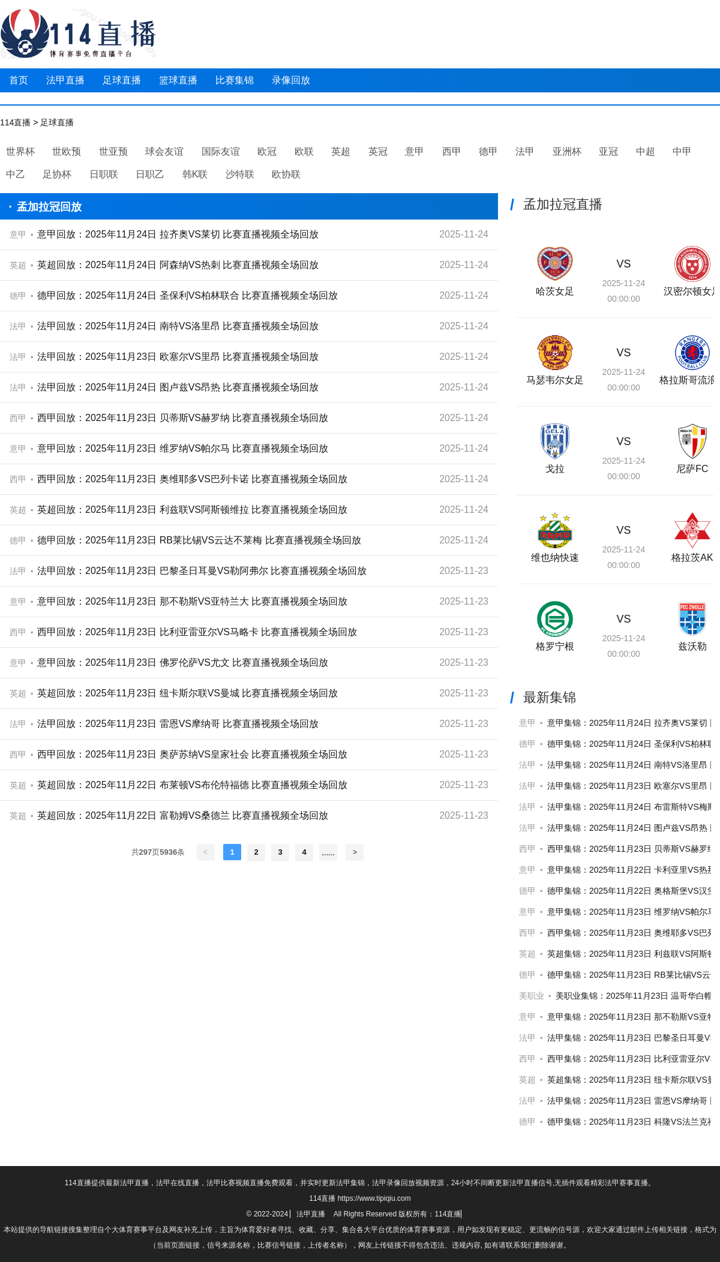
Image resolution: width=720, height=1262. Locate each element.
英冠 (378, 151)
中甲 (682, 151)
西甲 (451, 151)
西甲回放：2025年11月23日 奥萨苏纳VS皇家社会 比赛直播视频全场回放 (192, 754)
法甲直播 (65, 80)
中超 (645, 151)
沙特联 (240, 174)
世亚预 (113, 151)
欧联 (304, 151)
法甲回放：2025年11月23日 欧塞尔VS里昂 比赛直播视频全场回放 (178, 356)
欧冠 (267, 151)
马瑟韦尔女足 (555, 380)
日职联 (103, 174)
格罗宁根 (555, 646)
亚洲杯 (567, 151)
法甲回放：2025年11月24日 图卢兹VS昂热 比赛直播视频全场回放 (178, 387)
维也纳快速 (555, 557)
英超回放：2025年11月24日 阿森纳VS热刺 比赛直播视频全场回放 (178, 265)
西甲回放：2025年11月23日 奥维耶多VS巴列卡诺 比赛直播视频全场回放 (192, 479)
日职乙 (150, 174)
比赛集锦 (234, 80)
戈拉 (555, 469)
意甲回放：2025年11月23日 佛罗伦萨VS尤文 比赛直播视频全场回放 (182, 662)
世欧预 (66, 151)
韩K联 (195, 174)
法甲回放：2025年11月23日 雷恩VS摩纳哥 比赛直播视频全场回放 (178, 724)
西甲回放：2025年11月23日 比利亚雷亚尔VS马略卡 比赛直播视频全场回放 (197, 632)
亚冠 (608, 151)
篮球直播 (178, 80)
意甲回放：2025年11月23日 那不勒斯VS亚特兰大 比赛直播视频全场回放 (192, 601)
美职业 (531, 995)
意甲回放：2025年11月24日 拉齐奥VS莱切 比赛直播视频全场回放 (178, 234)
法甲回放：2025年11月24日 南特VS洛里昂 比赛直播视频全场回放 (178, 326)
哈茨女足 (555, 291)
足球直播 (122, 80)
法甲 (525, 151)
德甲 (488, 151)
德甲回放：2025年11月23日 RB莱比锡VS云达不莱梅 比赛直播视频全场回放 (199, 540)
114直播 (15, 122)
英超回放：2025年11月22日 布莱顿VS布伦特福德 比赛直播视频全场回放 (192, 785)
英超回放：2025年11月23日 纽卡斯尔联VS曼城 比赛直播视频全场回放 (187, 693)
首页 (18, 80)
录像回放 (291, 80)
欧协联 (286, 174)
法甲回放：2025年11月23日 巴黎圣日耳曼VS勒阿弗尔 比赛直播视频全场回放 (202, 571)
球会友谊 (164, 151)
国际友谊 (221, 151)
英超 (340, 151)
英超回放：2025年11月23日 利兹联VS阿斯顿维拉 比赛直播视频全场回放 (192, 509)
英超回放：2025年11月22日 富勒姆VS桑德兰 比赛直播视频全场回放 (182, 815)
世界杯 (20, 151)
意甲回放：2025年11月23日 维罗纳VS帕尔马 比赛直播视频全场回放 (182, 448)
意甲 (414, 151)
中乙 (15, 174)
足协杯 (57, 174)
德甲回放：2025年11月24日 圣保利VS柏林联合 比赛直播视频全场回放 (187, 295)
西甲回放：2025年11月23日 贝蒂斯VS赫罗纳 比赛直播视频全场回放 (182, 418)
